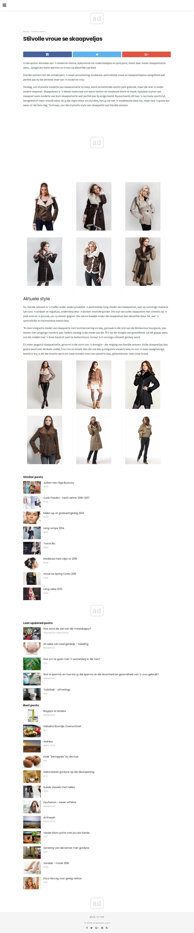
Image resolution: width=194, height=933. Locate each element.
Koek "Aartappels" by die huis (61, 756)
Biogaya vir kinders (54, 711)
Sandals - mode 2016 (56, 863)
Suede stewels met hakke (59, 787)
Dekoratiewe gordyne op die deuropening (68, 772)
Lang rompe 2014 (53, 528)
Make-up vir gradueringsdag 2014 (63, 513)
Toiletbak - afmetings (56, 689)
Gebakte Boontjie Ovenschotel (62, 726)
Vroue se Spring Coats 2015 (59, 574)
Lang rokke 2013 (52, 589)
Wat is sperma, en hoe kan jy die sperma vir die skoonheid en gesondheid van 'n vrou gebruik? (101, 674)
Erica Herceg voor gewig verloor (62, 878)
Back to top (97, 917)
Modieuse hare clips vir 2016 (60, 558)
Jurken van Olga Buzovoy (58, 482)
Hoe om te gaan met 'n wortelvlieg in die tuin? (71, 659)
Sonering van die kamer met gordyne (66, 848)
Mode (26, 31)
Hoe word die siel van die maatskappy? (67, 628)
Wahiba (48, 741)
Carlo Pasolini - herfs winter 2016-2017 (66, 498)
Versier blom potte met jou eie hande (66, 833)
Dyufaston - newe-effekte (59, 802)
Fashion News (39, 31)
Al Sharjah (49, 817)
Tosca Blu (49, 543)
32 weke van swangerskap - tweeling (65, 644)
